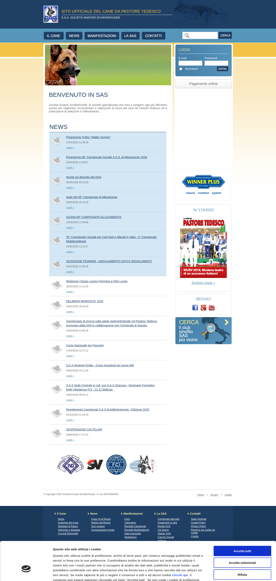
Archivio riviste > (203, 283)
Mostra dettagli (212, 573)
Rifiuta (242, 546)
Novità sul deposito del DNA (83, 177)
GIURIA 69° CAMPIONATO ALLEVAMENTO (94, 217)
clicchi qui (180, 547)
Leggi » (70, 147)
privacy (214, 494)
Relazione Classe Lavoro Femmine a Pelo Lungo (96, 281)
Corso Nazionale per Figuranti (85, 345)
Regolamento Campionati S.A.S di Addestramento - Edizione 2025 (107, 409)
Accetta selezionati (242, 535)
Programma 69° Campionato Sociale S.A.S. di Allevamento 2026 (106, 157)
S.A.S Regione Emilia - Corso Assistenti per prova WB (100, 365)
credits (228, 494)
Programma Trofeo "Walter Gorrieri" (88, 137)
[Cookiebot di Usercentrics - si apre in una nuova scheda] (26, 573)
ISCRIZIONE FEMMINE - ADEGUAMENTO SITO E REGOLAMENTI (109, 261)
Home (201, 494)
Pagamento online (203, 84)
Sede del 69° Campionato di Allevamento (92, 197)
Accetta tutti (242, 523)
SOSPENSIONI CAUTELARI (84, 429)
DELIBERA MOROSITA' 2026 (84, 301)
